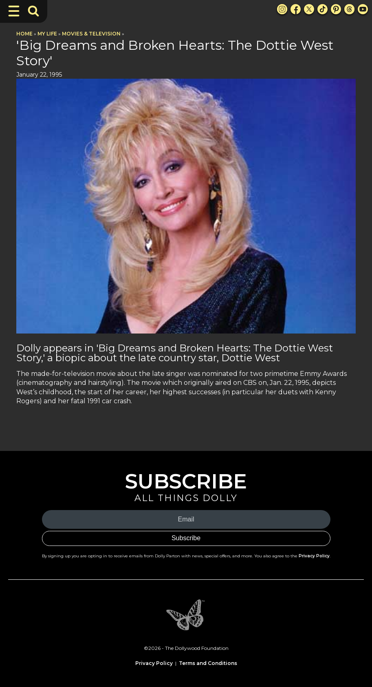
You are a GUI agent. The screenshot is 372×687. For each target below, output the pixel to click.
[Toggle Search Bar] (33, 11)
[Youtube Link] (363, 9)
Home (24, 34)
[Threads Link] (349, 9)
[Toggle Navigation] (14, 11)
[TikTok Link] (322, 9)
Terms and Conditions (208, 663)
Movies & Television (91, 34)
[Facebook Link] (296, 9)
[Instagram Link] (282, 9)
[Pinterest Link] (336, 9)
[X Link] (309, 9)
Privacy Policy (314, 556)
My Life (47, 34)
